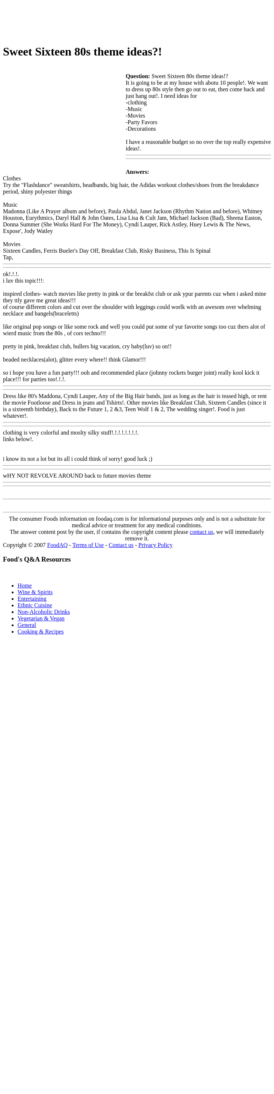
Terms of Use (88, 545)
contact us (201, 532)
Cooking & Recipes (41, 631)
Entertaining (32, 599)
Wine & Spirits (35, 592)
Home (25, 585)
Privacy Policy (155, 545)
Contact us (121, 545)
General (27, 625)
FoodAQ (57, 545)
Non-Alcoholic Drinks (44, 612)
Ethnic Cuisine (35, 605)
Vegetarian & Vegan (41, 618)
